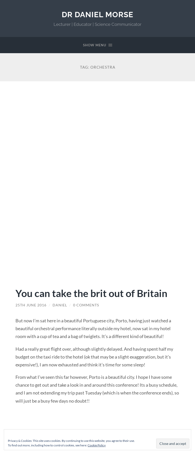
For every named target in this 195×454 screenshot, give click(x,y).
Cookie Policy (97, 445)
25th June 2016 (30, 305)
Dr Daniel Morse (97, 14)
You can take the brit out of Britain (91, 293)
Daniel (60, 305)
